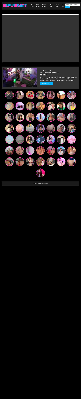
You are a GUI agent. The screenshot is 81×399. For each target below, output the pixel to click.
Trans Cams (57, 5)
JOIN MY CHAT (46, 83)
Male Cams (51, 5)
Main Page (32, 5)
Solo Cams (38, 5)
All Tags (63, 5)
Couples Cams (44, 5)
